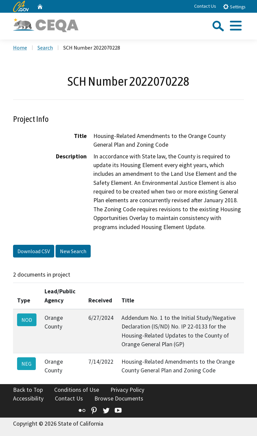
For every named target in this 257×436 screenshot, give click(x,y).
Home (20, 47)
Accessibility (28, 398)
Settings (234, 6)
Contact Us (205, 6)
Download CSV (33, 251)
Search (45, 47)
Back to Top (28, 389)
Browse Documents (118, 398)
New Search (73, 251)
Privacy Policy (127, 389)
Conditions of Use (76, 389)
